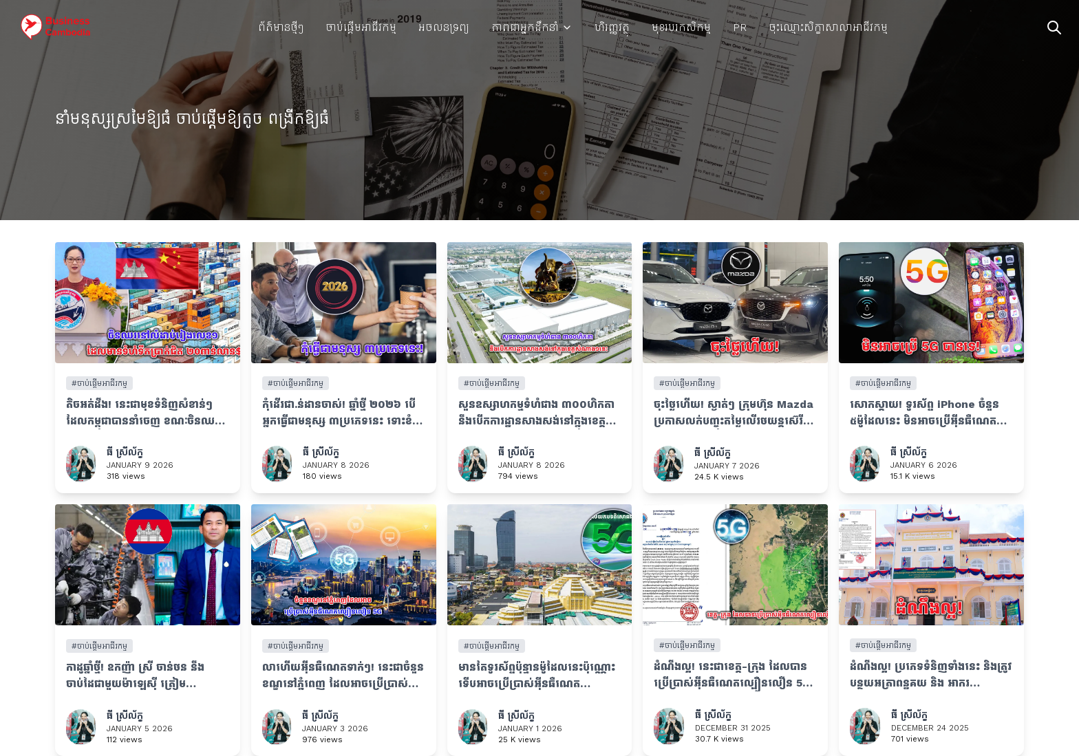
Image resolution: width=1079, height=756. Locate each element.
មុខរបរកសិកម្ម (681, 27)
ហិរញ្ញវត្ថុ (612, 27)
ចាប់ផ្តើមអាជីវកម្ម (360, 27)
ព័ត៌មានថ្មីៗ (280, 27)
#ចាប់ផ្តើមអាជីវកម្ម (99, 383)
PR (740, 27)
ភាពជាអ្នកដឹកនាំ (532, 27)
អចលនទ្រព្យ (443, 27)
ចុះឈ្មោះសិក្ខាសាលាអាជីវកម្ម (828, 27)
